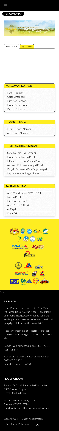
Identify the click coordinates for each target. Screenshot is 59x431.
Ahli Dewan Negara (17, 132)
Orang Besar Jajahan (18, 104)
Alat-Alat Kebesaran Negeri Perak (25, 165)
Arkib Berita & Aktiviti (18, 205)
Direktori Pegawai (17, 100)
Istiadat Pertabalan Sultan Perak (24, 160)
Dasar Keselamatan (32, 418)
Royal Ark (12, 213)
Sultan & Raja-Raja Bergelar (21, 152)
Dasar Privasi (11, 418)
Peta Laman (24, 423)
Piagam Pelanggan (16, 108)
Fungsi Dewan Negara (19, 128)
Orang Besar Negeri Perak (21, 156)
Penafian (10, 423)
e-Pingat (11, 209)
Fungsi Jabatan (15, 92)
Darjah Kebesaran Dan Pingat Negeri (27, 169)
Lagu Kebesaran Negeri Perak (23, 173)
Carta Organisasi (16, 96)
